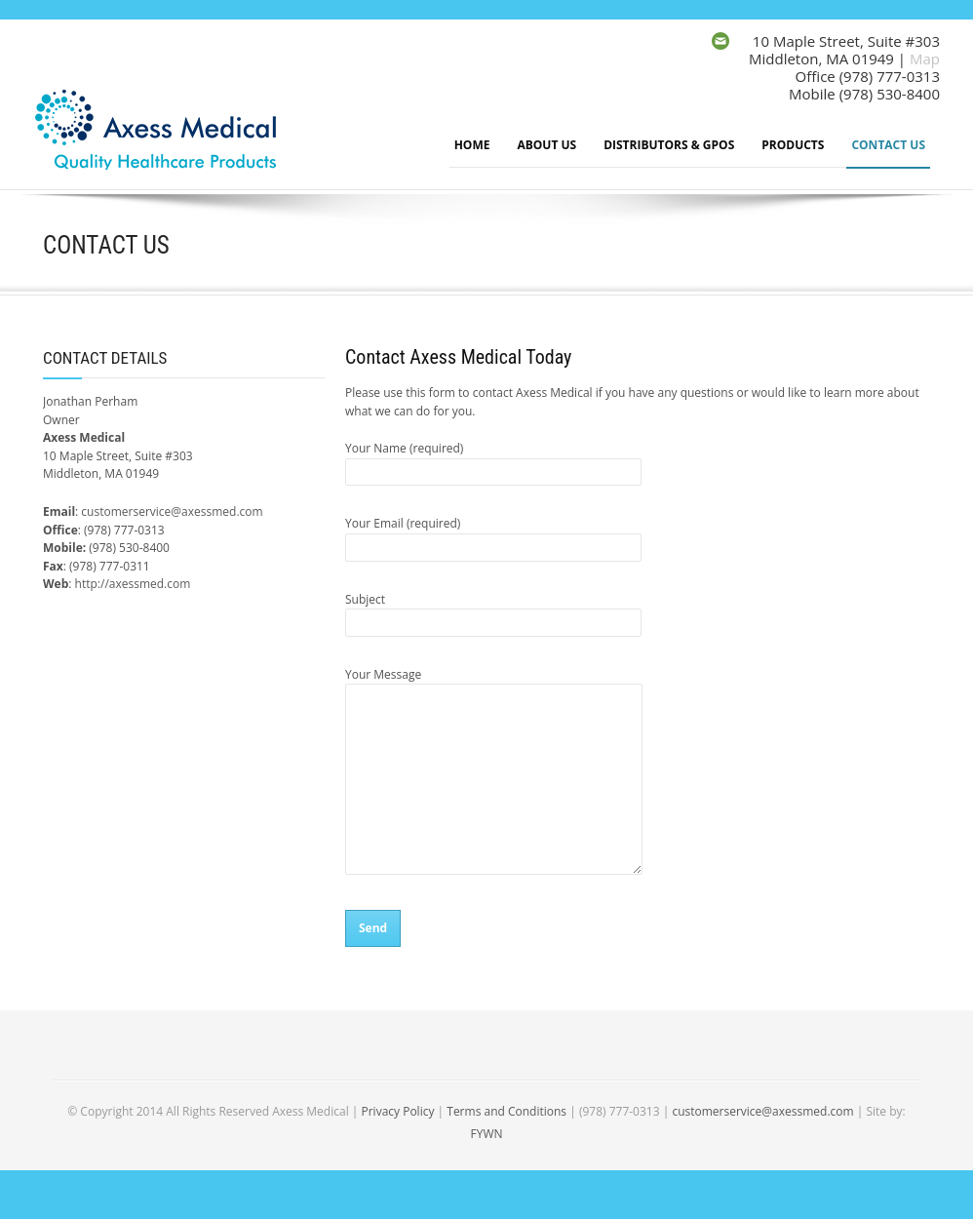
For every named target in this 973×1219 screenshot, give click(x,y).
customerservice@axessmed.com (171, 511)
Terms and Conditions (506, 1111)
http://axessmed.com (133, 583)
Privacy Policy (397, 1111)
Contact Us (888, 145)
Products (792, 145)
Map (925, 58)
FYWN (486, 1133)
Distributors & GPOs (668, 145)
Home (472, 145)
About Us (546, 145)
